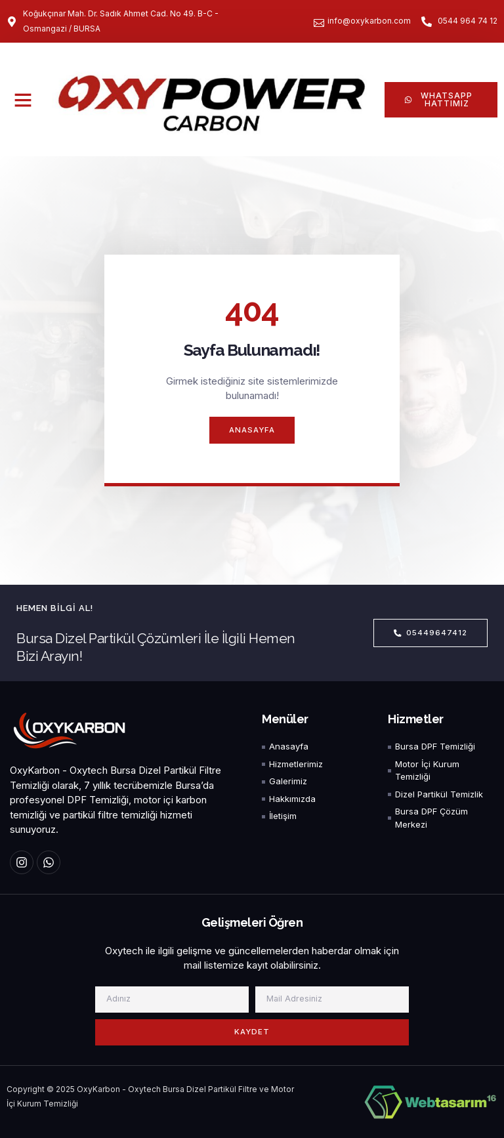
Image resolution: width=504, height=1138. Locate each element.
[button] (23, 100)
